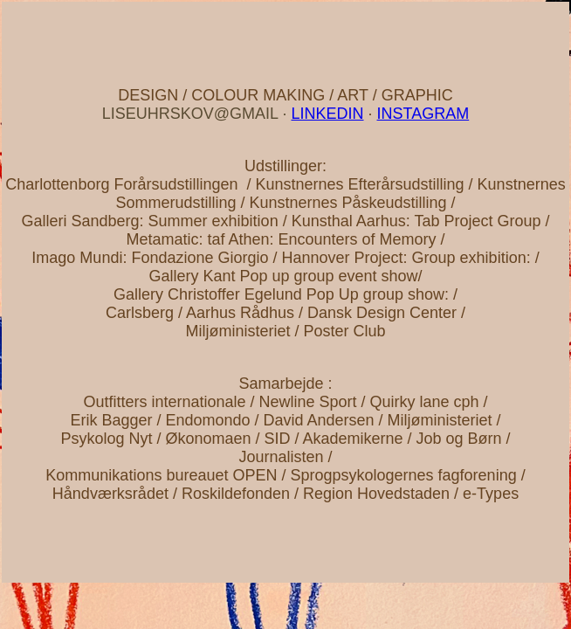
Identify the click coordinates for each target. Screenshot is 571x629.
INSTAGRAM (423, 113)
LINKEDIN (327, 113)
